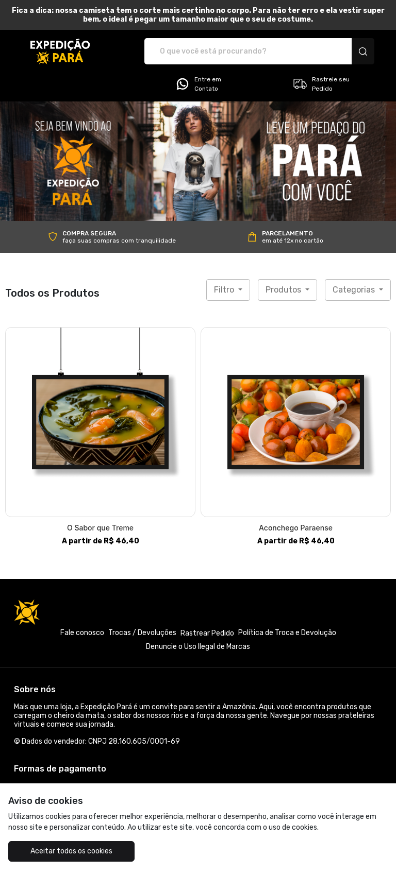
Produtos (284, 290)
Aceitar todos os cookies (71, 851)
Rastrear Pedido (207, 633)
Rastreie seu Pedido (321, 84)
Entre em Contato (198, 84)
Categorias (355, 290)
